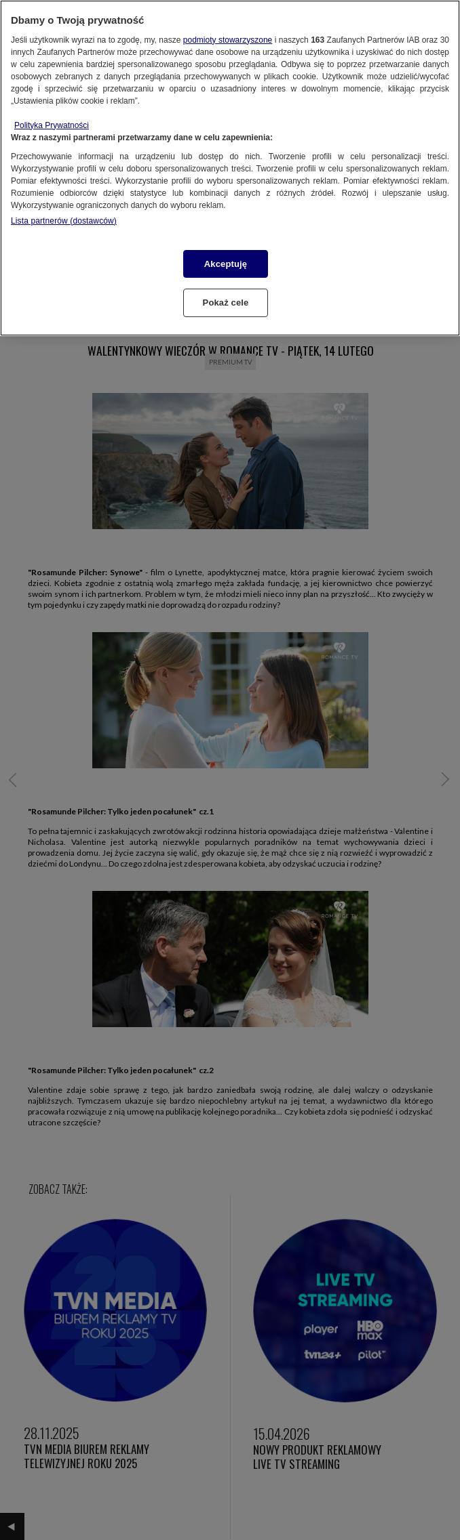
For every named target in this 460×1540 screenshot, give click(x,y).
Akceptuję (225, 264)
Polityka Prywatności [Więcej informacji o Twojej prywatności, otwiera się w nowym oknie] (51, 125)
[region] (230, 168)
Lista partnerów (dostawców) (64, 221)
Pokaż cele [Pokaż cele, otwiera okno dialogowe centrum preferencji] (226, 302)
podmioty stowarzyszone (227, 40)
